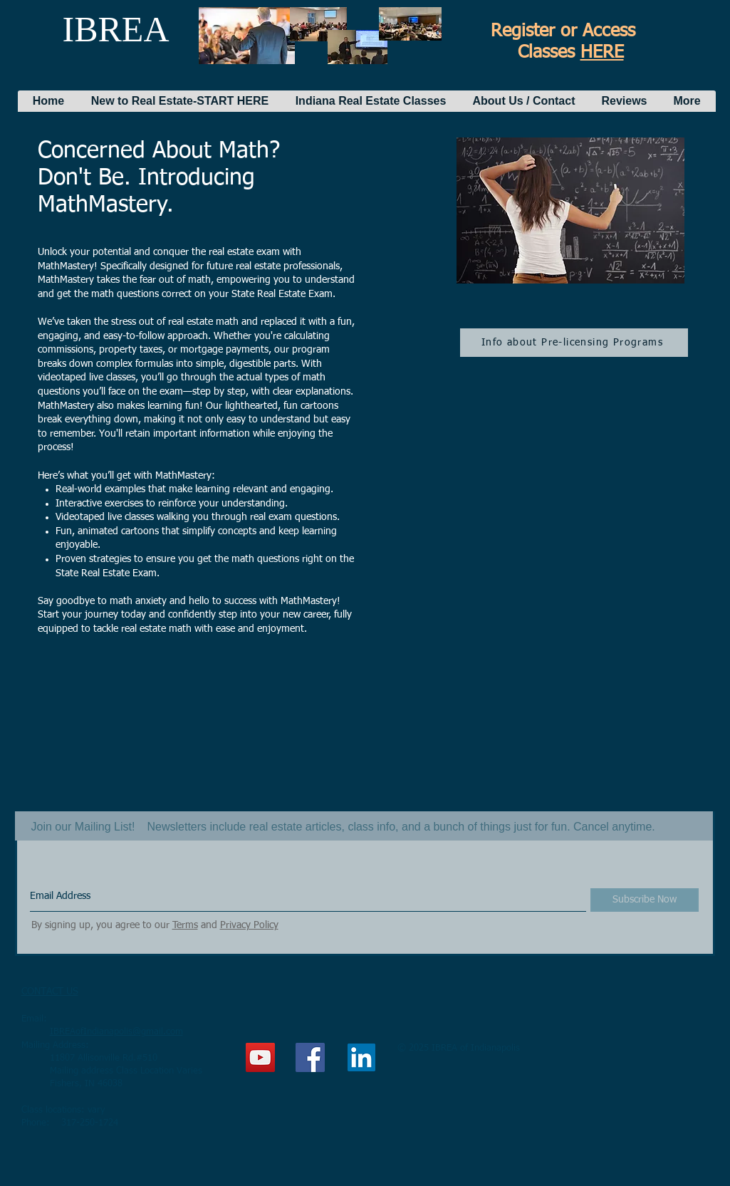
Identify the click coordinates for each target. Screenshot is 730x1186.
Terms (185, 925)
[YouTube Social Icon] (260, 1057)
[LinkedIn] (361, 1057)
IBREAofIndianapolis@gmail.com (116, 1031)
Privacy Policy (249, 925)
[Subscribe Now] (644, 900)
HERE (602, 53)
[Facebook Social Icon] (310, 1057)
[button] (180, 101)
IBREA (116, 29)
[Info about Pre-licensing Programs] (574, 342)
